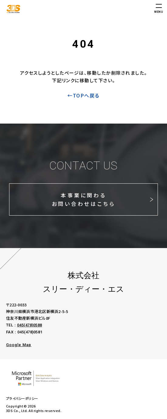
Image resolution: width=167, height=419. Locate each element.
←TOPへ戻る (83, 95)
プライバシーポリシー (22, 398)
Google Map (18, 344)
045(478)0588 (29, 325)
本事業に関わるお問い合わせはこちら (83, 199)
